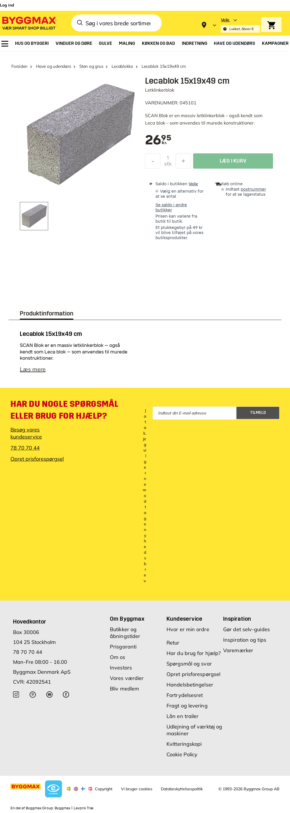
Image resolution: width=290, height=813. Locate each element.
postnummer (253, 189)
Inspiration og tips (244, 640)
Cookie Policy (182, 754)
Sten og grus (91, 66)
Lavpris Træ (83, 808)
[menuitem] (4, 44)
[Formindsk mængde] (152, 162)
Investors (121, 667)
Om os (117, 657)
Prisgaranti (123, 646)
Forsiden (19, 66)
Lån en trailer (183, 716)
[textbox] (158, 140)
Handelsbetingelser (190, 684)
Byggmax (62, 808)
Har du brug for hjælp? (194, 653)
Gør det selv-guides (246, 629)
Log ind (7, 5)
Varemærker (238, 650)
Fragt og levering (187, 705)
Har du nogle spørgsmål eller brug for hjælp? (64, 410)
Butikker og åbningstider (125, 632)
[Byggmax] (29, 22)
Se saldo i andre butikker (171, 207)
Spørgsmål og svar (189, 663)
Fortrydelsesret (185, 695)
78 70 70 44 (25, 448)
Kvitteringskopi (184, 744)
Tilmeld (258, 412)
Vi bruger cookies (136, 788)
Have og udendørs (53, 66)
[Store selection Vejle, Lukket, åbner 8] (240, 25)
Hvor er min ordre (188, 629)
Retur (173, 642)
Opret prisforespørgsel (37, 459)
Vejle (193, 183)
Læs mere (33, 369)
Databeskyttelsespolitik (182, 788)
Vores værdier (127, 678)
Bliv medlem (124, 688)
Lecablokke (122, 66)
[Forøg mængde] (183, 162)
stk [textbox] (168, 165)
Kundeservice (184, 618)
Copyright (103, 788)
